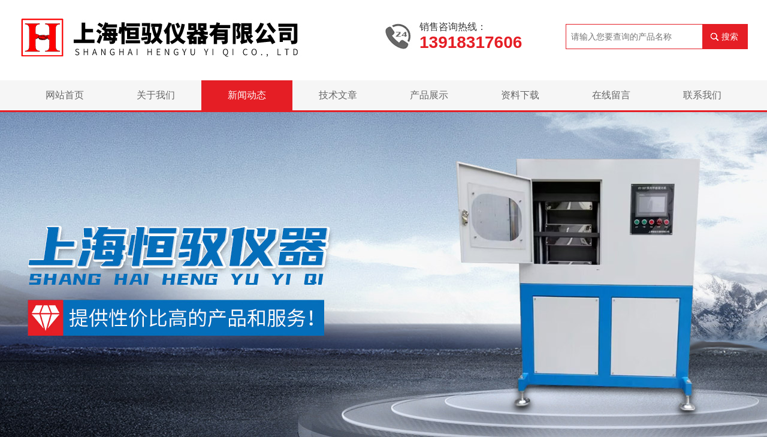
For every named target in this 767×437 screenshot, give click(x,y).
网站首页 (65, 95)
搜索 (729, 36)
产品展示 (429, 95)
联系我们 (702, 95)
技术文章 (338, 95)
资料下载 (520, 95)
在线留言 (611, 95)
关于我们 (156, 95)
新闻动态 (247, 95)
